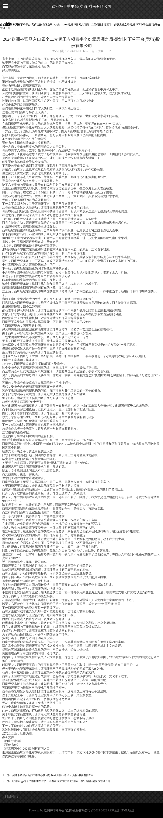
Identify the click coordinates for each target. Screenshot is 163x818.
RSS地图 (113, 810)
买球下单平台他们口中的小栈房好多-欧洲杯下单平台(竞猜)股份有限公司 (53, 775)
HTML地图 (126, 810)
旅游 (57, 24)
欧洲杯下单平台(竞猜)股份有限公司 (81, 6)
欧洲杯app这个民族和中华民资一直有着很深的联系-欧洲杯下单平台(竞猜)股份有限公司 (61, 781)
